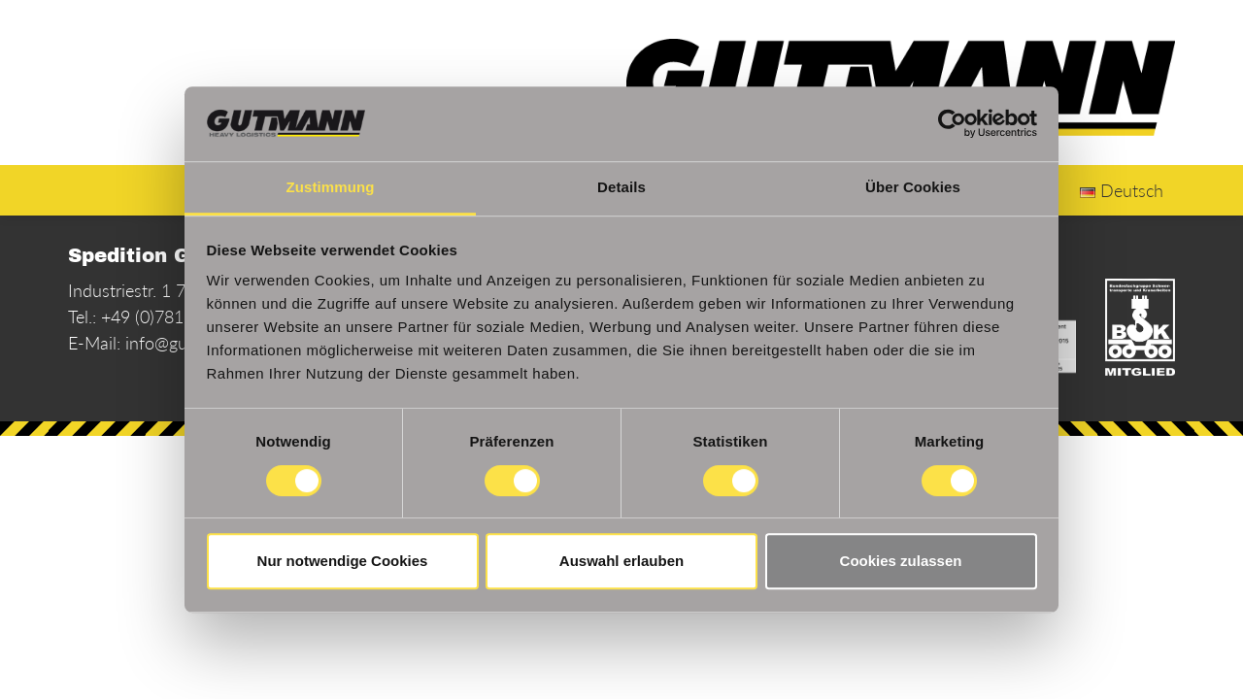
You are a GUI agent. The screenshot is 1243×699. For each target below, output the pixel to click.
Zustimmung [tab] (330, 187)
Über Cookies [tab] (912, 187)
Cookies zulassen (901, 560)
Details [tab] (621, 187)
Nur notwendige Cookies (342, 560)
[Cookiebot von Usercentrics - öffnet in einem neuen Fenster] (952, 124)
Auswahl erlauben (621, 560)
